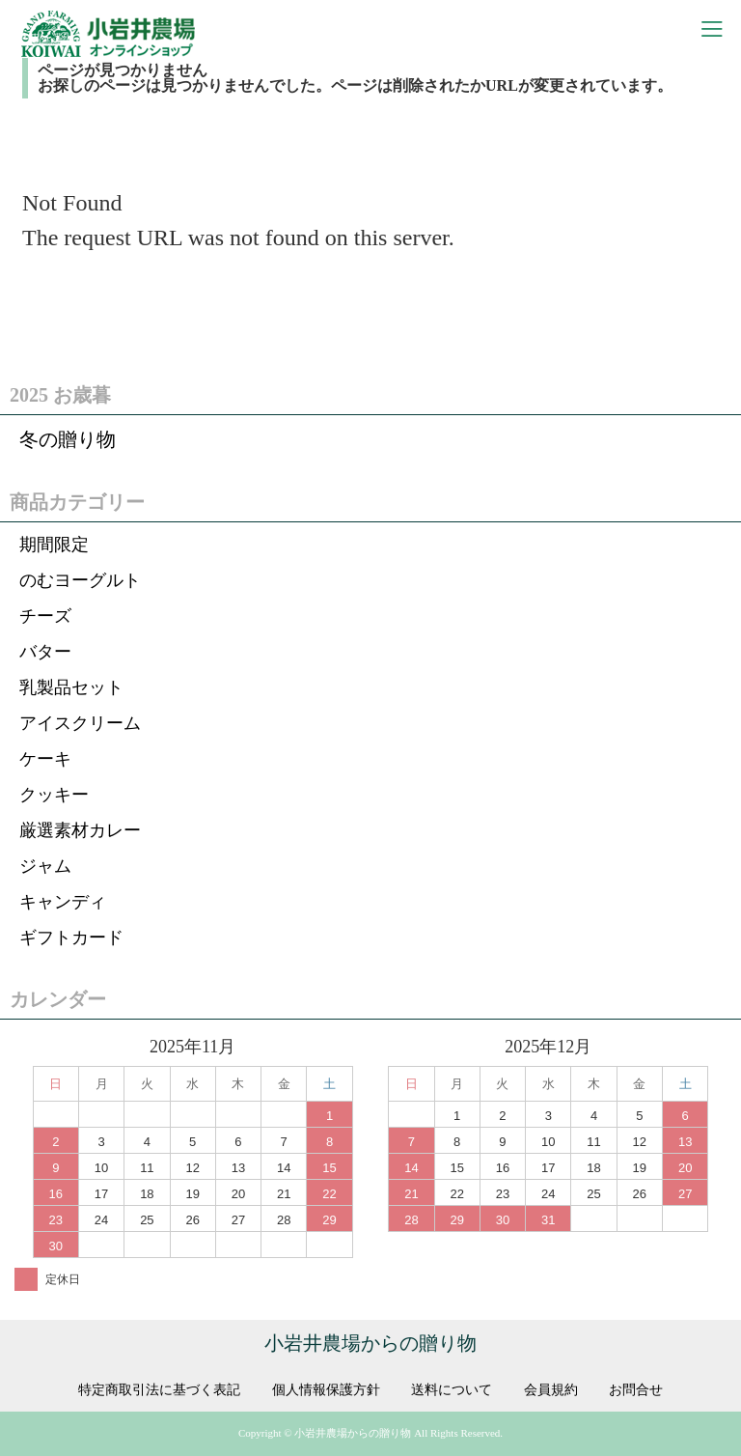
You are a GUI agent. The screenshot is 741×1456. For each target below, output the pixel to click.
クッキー (54, 794)
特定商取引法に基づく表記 (159, 1390)
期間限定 (54, 544)
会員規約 (551, 1390)
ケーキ (45, 759)
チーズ (45, 616)
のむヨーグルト (80, 580)
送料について (451, 1390)
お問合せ (636, 1390)
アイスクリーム (80, 723)
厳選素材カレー (80, 830)
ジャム (45, 866)
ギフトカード (71, 937)
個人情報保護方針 (326, 1390)
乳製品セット (71, 687)
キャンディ (62, 901)
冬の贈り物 (67, 439)
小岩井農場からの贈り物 (370, 1343)
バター (45, 651)
